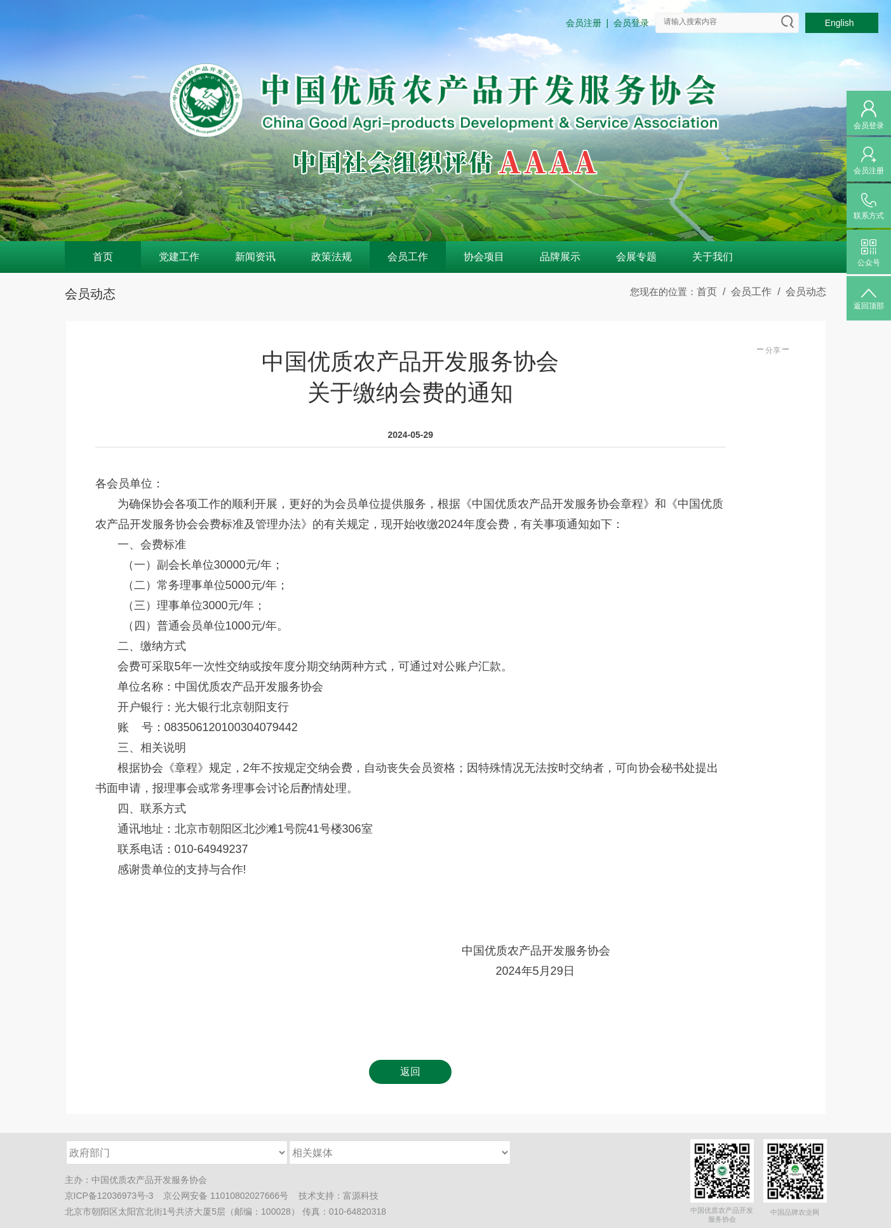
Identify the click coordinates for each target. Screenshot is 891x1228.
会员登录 (631, 23)
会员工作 (407, 256)
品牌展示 (560, 256)
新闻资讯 (255, 256)
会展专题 (636, 256)
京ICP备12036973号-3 (109, 1196)
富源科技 (361, 1196)
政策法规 (331, 256)
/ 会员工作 (744, 291)
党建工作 (179, 256)
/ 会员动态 (799, 291)
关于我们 (712, 256)
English (842, 23)
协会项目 (484, 256)
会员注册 (583, 23)
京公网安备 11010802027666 (221, 1196)
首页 (103, 256)
